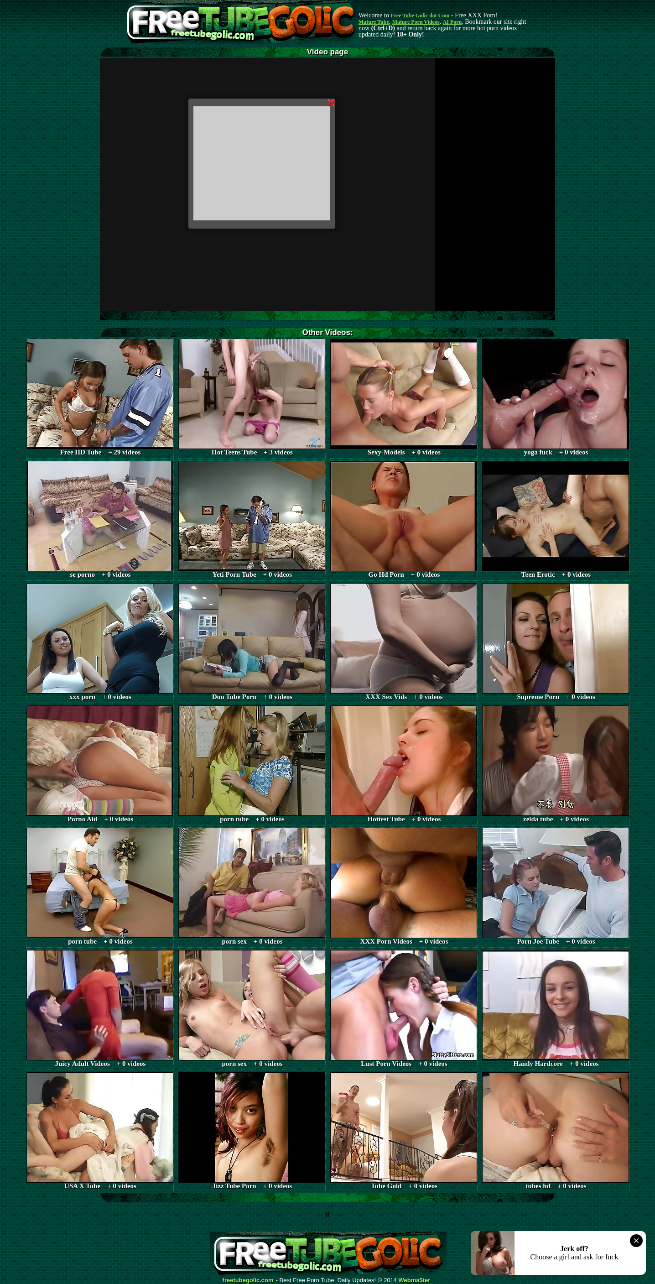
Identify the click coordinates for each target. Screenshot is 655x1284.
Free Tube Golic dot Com (419, 15)
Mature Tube (374, 22)
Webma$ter (415, 1280)
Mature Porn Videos (416, 22)
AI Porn (452, 22)
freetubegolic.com (248, 1280)
